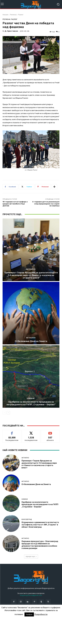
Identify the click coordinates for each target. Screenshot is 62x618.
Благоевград (27, 519)
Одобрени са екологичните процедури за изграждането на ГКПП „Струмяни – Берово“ (31, 403)
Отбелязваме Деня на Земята (31, 341)
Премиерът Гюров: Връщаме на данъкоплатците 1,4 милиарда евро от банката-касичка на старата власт (31, 275)
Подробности (40, 614)
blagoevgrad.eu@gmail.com (31, 595)
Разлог (20, 15)
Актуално (30, 269)
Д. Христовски (11, 31)
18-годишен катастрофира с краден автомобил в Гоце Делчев (15, 204)
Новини (30, 398)
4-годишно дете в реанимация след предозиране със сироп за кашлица (45, 204)
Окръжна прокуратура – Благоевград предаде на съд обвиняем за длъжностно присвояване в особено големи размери (40, 544)
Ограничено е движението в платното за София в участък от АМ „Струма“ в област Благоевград (40, 524)
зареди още (31, 556)
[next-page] (8, 412)
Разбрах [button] (29, 614)
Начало (5, 15)
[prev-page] (4, 412)
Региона (13, 15)
